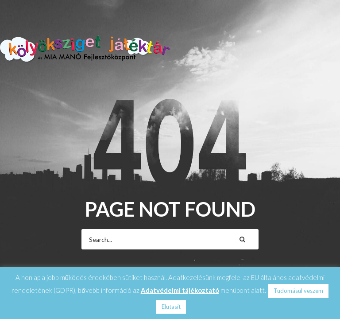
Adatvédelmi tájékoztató (180, 290)
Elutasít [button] (171, 306)
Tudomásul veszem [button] (298, 290)
